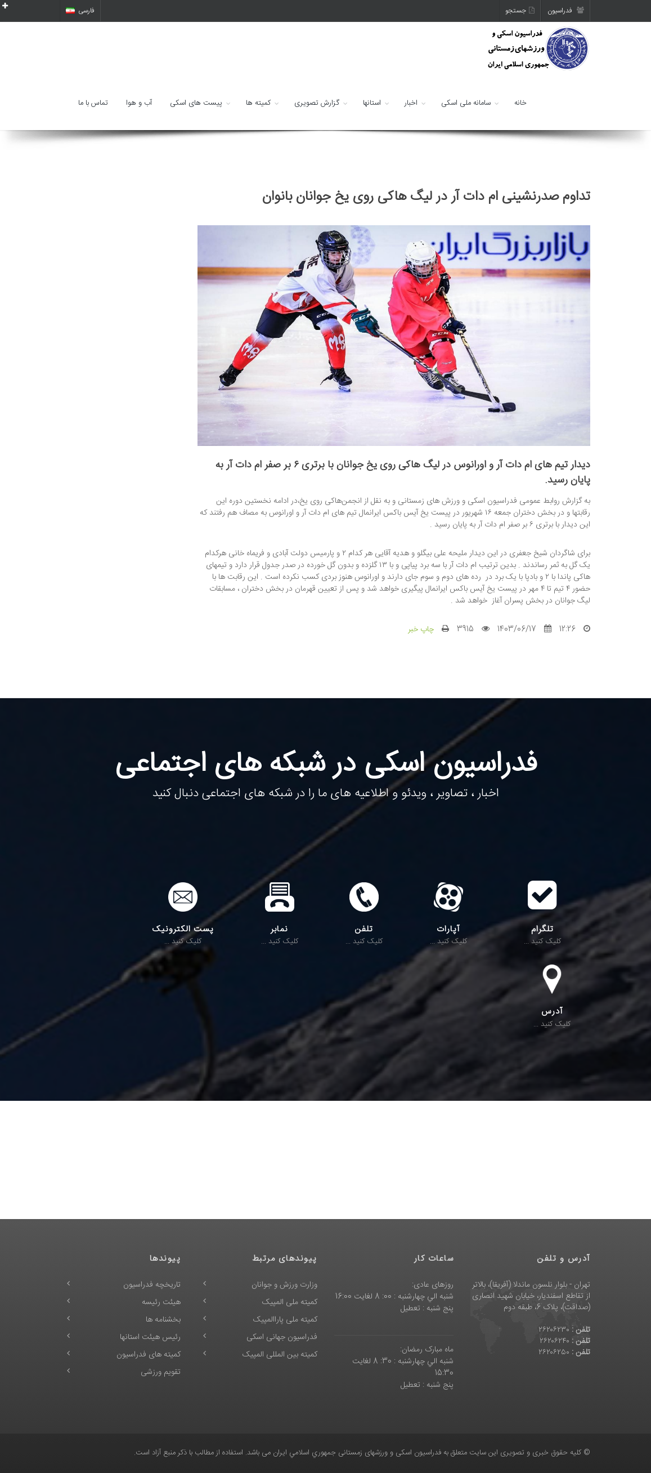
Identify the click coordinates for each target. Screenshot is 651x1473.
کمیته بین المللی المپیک (280, 1355)
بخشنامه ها (163, 1320)
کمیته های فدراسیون (148, 1355)
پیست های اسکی (196, 103)
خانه (520, 103)
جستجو (520, 10)
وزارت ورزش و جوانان (284, 1285)
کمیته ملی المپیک (289, 1302)
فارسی (80, 10)
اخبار (411, 103)
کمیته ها (258, 103)
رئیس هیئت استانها (150, 1337)
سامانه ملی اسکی (466, 103)
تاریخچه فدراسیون (152, 1285)
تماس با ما (93, 103)
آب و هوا (139, 103)
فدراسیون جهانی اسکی (281, 1337)
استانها (372, 103)
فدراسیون (565, 10)
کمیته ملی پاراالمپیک (285, 1320)
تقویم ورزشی (161, 1372)
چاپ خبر (421, 629)
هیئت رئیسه (161, 1302)
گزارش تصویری (316, 103)
